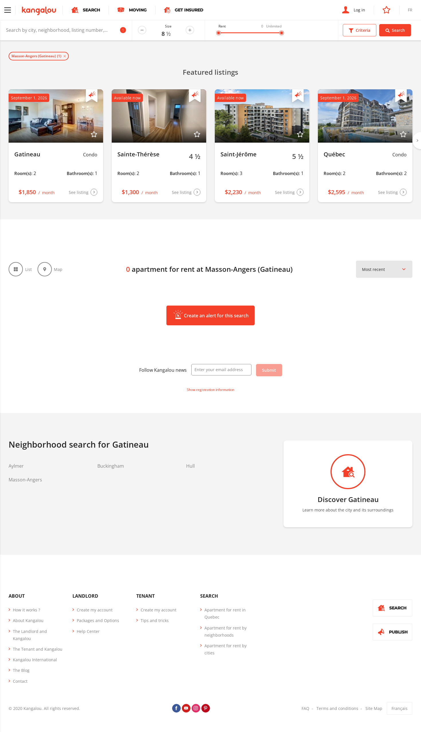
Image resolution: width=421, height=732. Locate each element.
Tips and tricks (155, 620)
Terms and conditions (337, 708)
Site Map (373, 708)
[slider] (218, 33)
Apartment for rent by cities (225, 649)
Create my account (95, 610)
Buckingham (110, 466)
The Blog (21, 670)
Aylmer (16, 466)
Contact (20, 681)
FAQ (305, 708)
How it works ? (26, 610)
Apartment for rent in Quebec (225, 613)
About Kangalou (28, 620)
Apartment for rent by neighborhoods (225, 631)
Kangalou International (35, 659)
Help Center (88, 631)
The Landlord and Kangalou (30, 635)
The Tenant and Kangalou (37, 649)
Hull (190, 466)
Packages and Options (98, 620)
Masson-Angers (25, 480)
